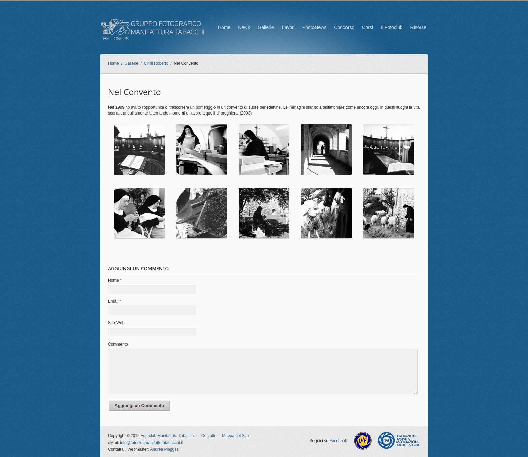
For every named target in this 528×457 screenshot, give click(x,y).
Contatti (208, 435)
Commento (118, 344)
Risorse (418, 27)
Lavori (288, 27)
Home (224, 27)
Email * (114, 301)
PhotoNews (314, 27)
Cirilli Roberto (156, 63)
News (244, 27)
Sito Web (116, 322)
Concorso (344, 27)
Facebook (338, 440)
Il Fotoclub (392, 27)
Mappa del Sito (235, 435)
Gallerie (266, 27)
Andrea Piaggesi (165, 449)
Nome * (115, 280)
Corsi (367, 27)
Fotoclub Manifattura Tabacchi (168, 435)
